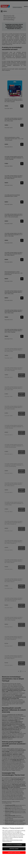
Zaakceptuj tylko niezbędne (14, 844)
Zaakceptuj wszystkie (14, 852)
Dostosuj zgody (13, 848)
